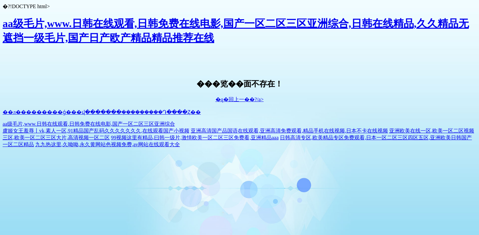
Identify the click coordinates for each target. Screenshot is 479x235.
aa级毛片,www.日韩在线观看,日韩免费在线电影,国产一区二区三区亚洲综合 (89, 124)
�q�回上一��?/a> (240, 99)
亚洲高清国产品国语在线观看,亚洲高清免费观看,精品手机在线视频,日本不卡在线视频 (289, 130)
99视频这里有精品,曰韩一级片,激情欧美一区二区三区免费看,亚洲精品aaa (195, 137)
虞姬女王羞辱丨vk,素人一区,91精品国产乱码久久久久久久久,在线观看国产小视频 (96, 130)
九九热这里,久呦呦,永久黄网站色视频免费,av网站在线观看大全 (107, 144)
